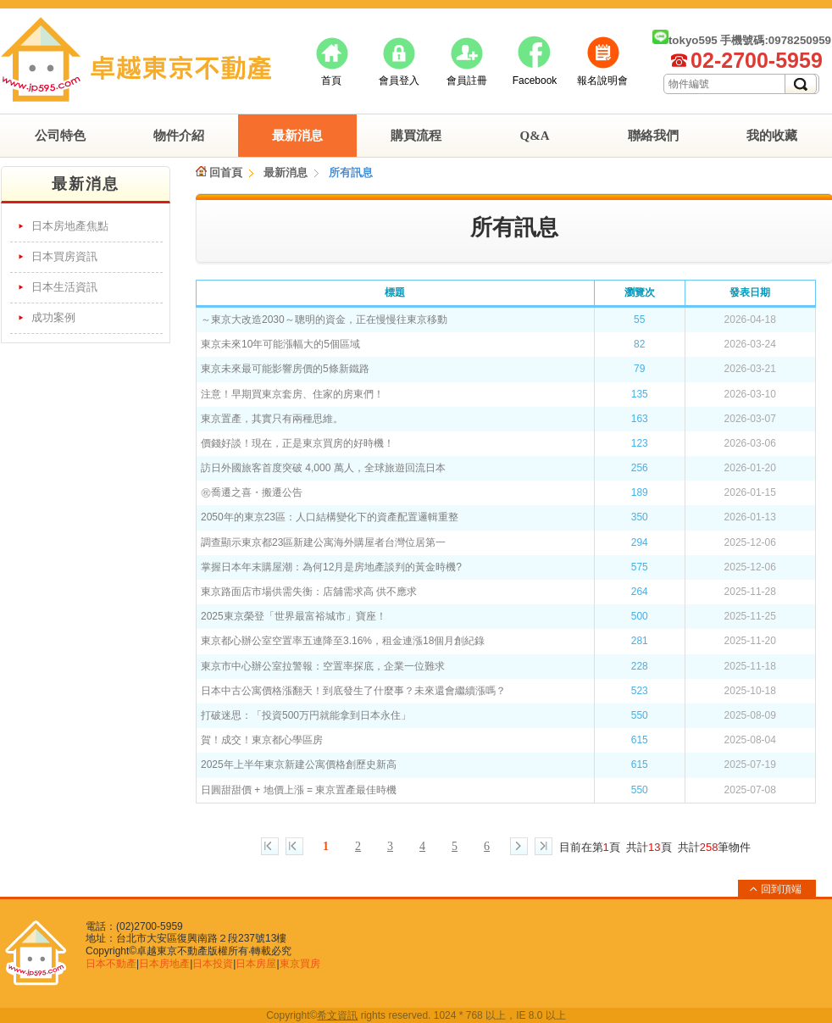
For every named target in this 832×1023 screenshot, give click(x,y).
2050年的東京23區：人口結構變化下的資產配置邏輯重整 (329, 517)
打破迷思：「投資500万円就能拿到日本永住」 (306, 715)
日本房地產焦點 (69, 226)
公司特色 (60, 135)
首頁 (331, 80)
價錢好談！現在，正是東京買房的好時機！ (297, 443)
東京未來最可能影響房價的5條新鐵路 (285, 369)
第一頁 (270, 846)
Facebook (535, 80)
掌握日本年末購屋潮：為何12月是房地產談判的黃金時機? (331, 567)
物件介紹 (178, 135)
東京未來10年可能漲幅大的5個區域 (280, 344)
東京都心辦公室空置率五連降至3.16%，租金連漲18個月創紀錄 (343, 641)
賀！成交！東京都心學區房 (262, 740)
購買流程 (416, 135)
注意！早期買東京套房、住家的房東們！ (292, 394)
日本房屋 (256, 964)
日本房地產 (164, 964)
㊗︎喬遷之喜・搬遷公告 (251, 492)
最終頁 (543, 846)
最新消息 (297, 135)
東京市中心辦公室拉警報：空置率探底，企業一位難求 (323, 666)
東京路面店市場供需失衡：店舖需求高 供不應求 (309, 592)
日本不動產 (111, 964)
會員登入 (399, 80)
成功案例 (53, 317)
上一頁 (294, 846)
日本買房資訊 (64, 256)
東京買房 (300, 964)
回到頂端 (781, 889)
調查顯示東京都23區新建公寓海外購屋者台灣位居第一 (323, 542)
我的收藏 (771, 135)
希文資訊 (337, 1015)
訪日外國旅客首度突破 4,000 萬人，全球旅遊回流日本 (323, 468)
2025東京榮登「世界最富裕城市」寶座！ (293, 616)
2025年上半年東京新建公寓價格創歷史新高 (299, 764)
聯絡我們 (653, 135)
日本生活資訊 (64, 287)
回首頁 (219, 172)
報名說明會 (602, 80)
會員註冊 (467, 80)
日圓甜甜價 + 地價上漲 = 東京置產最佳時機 (299, 790)
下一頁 (519, 846)
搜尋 (801, 84)
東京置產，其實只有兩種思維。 (272, 419)
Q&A (535, 135)
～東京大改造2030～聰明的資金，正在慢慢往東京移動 (324, 319)
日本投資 (212, 964)
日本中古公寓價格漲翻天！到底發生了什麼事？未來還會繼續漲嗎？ (353, 691)
